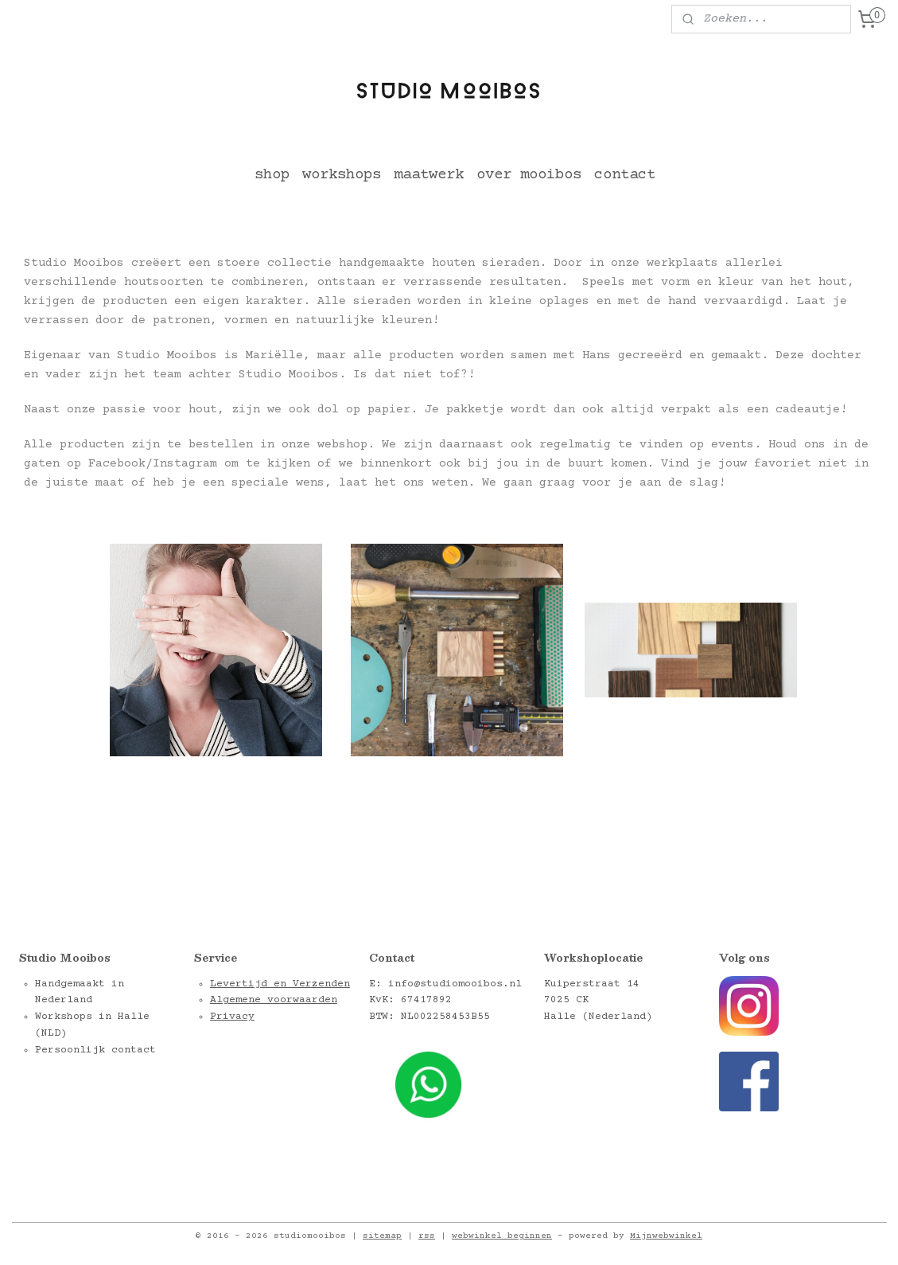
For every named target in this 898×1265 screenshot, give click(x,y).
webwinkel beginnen (502, 1236)
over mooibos (528, 174)
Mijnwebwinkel (666, 1236)
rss (426, 1236)
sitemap (382, 1236)
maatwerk (429, 174)
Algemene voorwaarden (273, 999)
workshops (341, 174)
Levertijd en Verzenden (280, 984)
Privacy (232, 1016)
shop (272, 174)
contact (624, 174)
